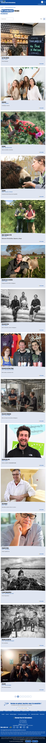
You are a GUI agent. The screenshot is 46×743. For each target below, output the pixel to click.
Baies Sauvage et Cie (7, 235)
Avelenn (3, 146)
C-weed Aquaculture (6, 592)
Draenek (4, 684)
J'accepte (35, 741)
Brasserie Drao (5, 324)
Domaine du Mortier (6, 639)
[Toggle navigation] (44, 2)
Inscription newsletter (23, 708)
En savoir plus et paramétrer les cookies (16, 741)
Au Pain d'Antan (5, 58)
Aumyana (4, 102)
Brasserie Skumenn (6, 414)
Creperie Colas (5, 548)
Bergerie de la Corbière (7, 280)
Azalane (3, 190)
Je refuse (28, 741)
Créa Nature (4, 503)
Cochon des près (6, 459)
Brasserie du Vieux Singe (7, 368)
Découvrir (42, 63)
